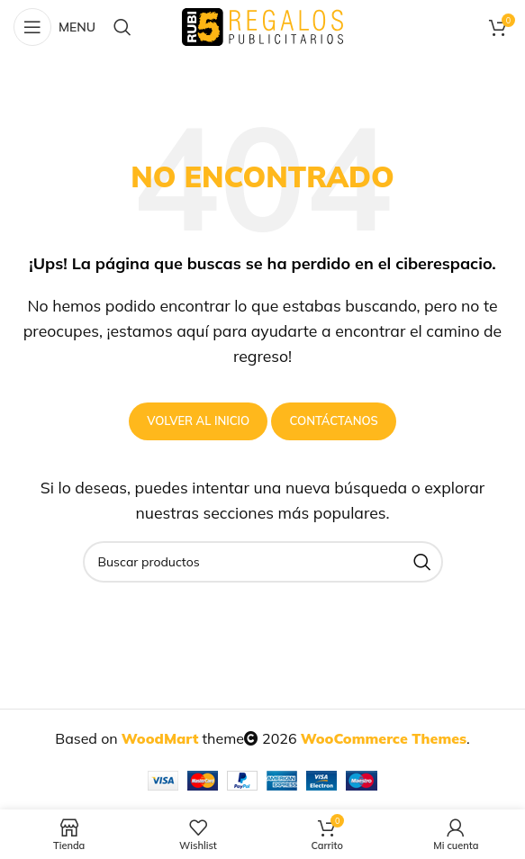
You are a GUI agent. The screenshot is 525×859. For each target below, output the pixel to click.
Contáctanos (333, 420)
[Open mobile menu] (54, 27)
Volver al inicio (198, 420)
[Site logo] (262, 25)
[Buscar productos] (122, 27)
